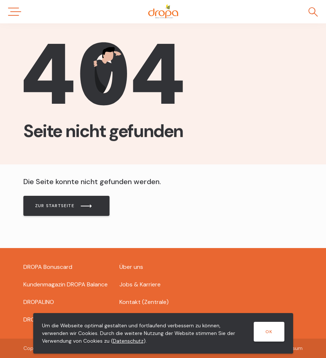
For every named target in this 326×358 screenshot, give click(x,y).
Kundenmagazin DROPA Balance (65, 284)
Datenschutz (128, 341)
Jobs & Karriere (140, 284)
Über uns (131, 267)
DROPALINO (38, 302)
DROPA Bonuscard (47, 267)
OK (268, 332)
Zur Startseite (54, 206)
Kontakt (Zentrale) (144, 302)
